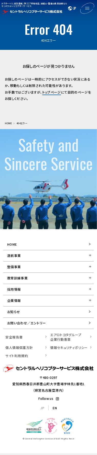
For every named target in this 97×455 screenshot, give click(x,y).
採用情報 (14, 289)
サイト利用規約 (16, 355)
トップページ (51, 92)
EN (54, 407)
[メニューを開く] (87, 8)
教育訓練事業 (17, 278)
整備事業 (14, 266)
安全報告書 (14, 337)
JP (42, 407)
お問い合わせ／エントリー (26, 323)
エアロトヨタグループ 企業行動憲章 (65, 337)
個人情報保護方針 (19, 347)
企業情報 (14, 300)
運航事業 (14, 255)
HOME (12, 244)
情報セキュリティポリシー (69, 347)
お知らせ (13, 311)
